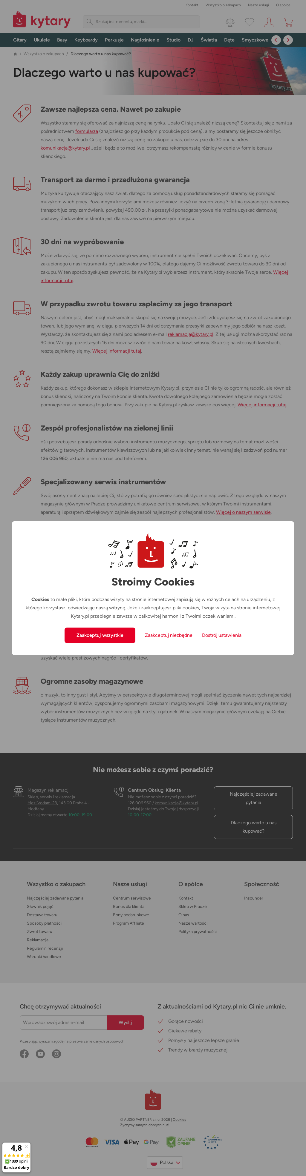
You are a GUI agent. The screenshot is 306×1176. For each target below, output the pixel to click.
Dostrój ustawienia (221, 635)
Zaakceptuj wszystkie (99, 635)
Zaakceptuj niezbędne (168, 635)
